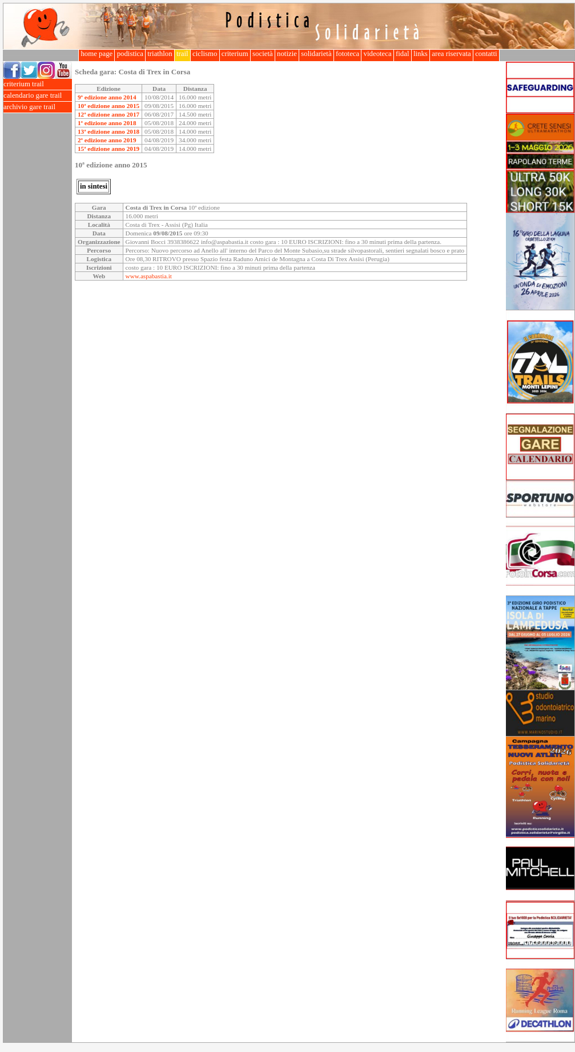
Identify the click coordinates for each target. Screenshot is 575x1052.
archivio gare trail (37, 107)
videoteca (377, 54)
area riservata (451, 54)
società (263, 54)
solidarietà (316, 54)
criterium (235, 54)
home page (96, 54)
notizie (287, 54)
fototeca (347, 54)
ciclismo (205, 54)
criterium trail (37, 84)
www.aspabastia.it (149, 276)
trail (182, 54)
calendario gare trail (37, 95)
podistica (130, 54)
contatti (486, 54)
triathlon (160, 54)
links (420, 54)
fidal (402, 54)
